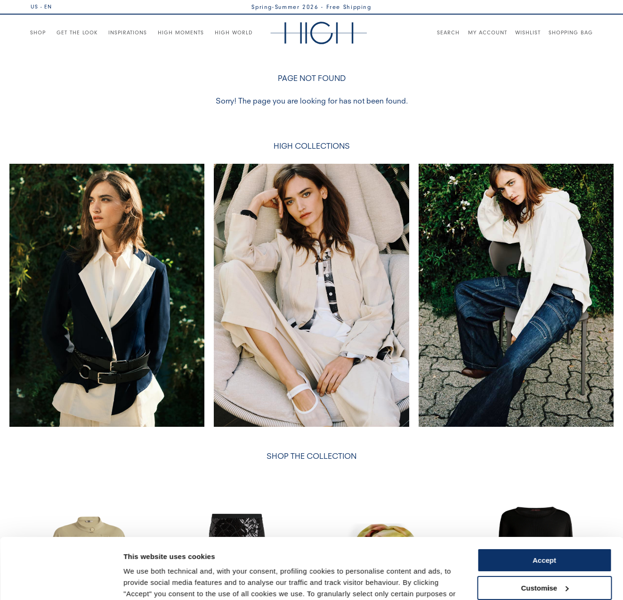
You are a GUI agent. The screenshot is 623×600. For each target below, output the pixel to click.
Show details (145, 581)
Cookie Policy (335, 556)
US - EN (41, 6)
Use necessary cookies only (544, 555)
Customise (544, 527)
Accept (544, 500)
